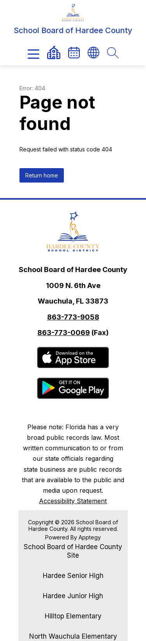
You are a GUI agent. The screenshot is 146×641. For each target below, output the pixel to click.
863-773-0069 (63, 332)
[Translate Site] (93, 52)
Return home (41, 175)
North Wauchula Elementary (73, 636)
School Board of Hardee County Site (73, 551)
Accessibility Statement (73, 501)
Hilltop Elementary (73, 616)
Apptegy (90, 537)
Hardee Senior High (73, 576)
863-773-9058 (73, 317)
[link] (74, 52)
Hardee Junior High (73, 596)
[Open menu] (33, 54)
